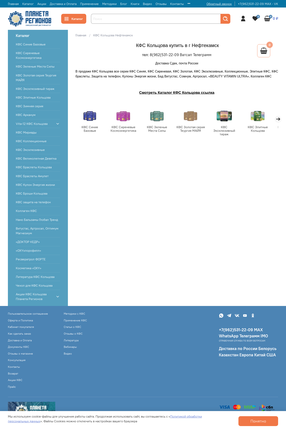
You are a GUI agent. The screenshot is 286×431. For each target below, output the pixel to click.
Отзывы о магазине (20, 353)
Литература (71, 340)
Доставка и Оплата (63, 4)
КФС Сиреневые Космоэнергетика (125, 129)
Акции (41, 4)
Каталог (28, 4)
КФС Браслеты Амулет (32, 176)
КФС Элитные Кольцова (263, 129)
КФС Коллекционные (31, 141)
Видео (147, 4)
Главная (13, 4)
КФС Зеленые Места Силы (159, 129)
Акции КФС (15, 380)
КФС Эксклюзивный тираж (228, 129)
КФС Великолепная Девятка (36, 158)
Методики (109, 4)
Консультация (16, 360)
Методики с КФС (74, 313)
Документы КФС (18, 347)
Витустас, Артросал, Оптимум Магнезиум (37, 230)
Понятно (258, 421)
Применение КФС (75, 320)
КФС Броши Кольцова (31, 193)
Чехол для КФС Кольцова (34, 285)
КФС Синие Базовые (90, 127)
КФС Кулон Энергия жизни (35, 185)
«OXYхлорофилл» (28, 250)
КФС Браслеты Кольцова (34, 167)
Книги (135, 4)
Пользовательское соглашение (28, 313)
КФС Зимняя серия (29, 106)
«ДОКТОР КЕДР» (28, 242)
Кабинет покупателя (21, 327)
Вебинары (70, 347)
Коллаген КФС (26, 211)
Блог (123, 4)
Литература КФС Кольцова (35, 277)
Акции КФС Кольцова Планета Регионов (31, 296)
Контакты (177, 4)
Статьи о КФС (72, 327)
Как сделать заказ (19, 333)
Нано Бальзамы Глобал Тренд (37, 220)
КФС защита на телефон (33, 202)
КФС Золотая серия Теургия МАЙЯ (194, 129)
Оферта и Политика (20, 320)
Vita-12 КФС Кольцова (32, 124)
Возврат (13, 373)
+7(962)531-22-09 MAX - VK (258, 4)
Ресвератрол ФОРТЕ (31, 259)
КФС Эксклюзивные (30, 150)
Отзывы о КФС (73, 333)
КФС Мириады (26, 132)
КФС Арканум (26, 115)
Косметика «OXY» (28, 268)
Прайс (12, 387)
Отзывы (161, 4)
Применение (89, 4)
